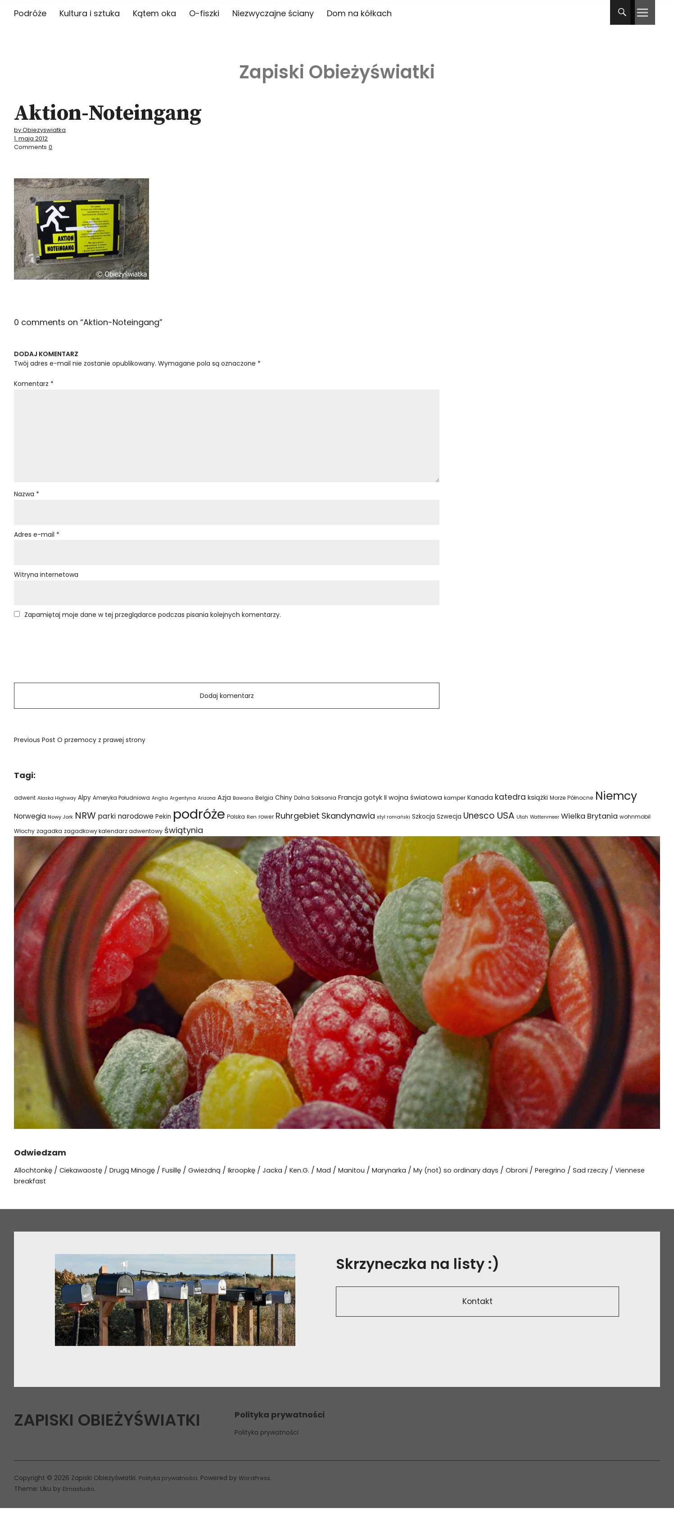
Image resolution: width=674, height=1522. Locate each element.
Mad (349, 1184)
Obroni (555, 1184)
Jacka (294, 1184)
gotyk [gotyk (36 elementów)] (373, 810)
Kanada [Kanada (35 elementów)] (480, 810)
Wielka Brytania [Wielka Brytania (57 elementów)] (589, 829)
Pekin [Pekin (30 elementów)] (163, 830)
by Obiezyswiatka (43, 129)
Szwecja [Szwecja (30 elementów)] (449, 830)
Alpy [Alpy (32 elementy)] (84, 811)
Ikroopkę (260, 1184)
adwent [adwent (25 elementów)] (25, 811)
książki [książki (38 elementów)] (538, 810)
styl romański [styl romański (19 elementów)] (393, 830)
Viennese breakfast (54, 1195)
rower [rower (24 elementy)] (266, 830)
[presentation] (82, 661)
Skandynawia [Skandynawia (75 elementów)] (348, 829)
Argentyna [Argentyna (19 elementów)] (183, 811)
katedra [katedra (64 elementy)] (510, 810)
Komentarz (34, 382)
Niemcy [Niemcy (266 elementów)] (616, 809)
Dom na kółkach (359, 13)
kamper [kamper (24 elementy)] (455, 811)
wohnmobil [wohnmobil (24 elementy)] (635, 830)
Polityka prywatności (267, 1445)
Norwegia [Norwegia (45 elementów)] (30, 829)
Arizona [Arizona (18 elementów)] (207, 811)
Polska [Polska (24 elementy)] (236, 830)
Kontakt (477, 1317)
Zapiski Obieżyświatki (337, 67)
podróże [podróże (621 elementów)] (199, 827)
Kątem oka (154, 13)
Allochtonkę (35, 1184)
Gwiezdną (219, 1184)
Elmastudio (80, 1502)
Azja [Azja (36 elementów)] (224, 810)
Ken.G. (323, 1184)
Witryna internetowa (46, 583)
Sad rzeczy (636, 1184)
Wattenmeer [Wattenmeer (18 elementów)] (544, 830)
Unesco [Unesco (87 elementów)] (479, 829)
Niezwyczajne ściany (273, 13)
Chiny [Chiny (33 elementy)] (283, 811)
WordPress (260, 1491)
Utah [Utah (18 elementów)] (522, 830)
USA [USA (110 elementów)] (506, 829)
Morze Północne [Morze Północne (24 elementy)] (571, 811)
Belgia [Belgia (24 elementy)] (264, 811)
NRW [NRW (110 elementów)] (85, 829)
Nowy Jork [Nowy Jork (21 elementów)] (60, 830)
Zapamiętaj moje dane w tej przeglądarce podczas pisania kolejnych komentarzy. (152, 624)
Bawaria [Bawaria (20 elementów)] (243, 811)
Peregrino (592, 1184)
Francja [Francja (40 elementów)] (350, 810)
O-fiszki (204, 13)
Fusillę (184, 1184)
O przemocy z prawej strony (79, 754)
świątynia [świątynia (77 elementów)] (183, 843)
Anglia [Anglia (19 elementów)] (160, 811)
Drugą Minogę (142, 1184)
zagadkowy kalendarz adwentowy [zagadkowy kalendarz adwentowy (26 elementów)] (113, 844)
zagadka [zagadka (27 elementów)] (49, 844)
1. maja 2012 (33, 137)
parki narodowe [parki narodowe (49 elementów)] (126, 829)
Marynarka (418, 1184)
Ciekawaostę (87, 1184)
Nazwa (26, 500)
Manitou (378, 1184)
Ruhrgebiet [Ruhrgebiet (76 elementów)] (298, 829)
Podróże (30, 13)
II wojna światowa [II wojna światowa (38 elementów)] (413, 810)
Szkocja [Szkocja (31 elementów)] (423, 830)
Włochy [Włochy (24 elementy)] (24, 844)
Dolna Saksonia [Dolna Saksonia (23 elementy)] (315, 811)
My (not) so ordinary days (490, 1184)
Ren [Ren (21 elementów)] (252, 830)
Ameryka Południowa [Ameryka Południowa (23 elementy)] (121, 811)
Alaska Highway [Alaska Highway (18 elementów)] (56, 811)
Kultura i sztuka (89, 13)
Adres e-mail (36, 542)
